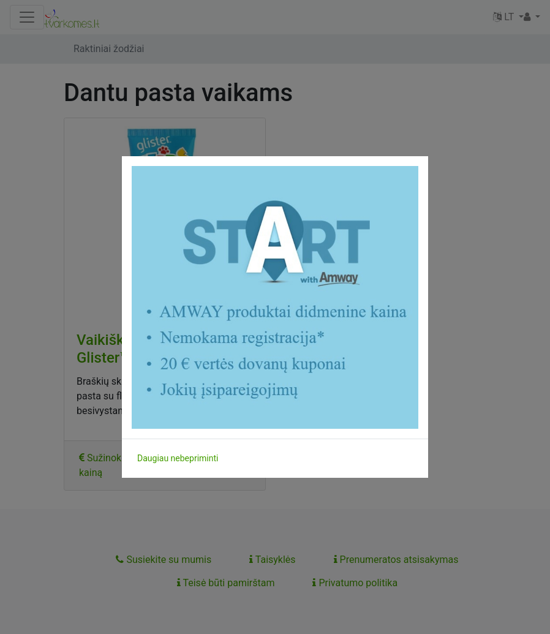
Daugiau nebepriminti (177, 458)
